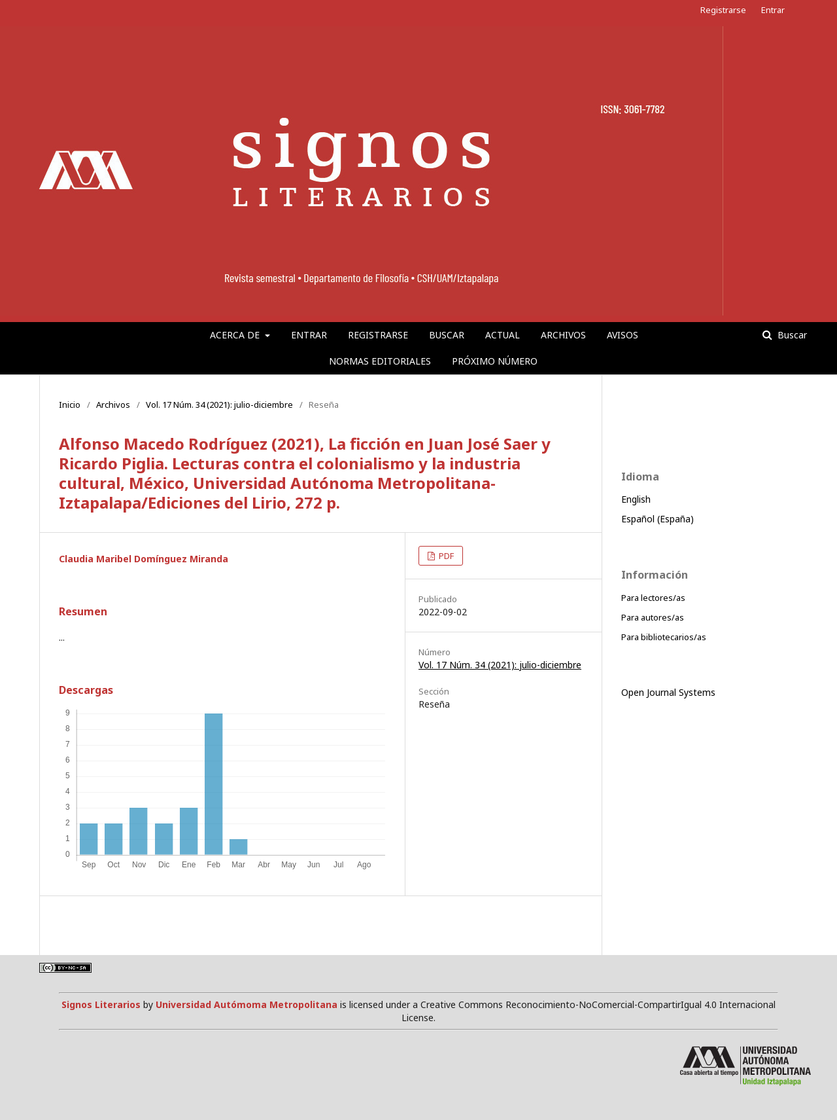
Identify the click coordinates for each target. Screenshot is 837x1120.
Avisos (622, 335)
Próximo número (495, 361)
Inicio (69, 404)
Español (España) (657, 519)
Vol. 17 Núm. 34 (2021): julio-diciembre (219, 404)
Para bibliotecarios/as (663, 637)
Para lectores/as (653, 598)
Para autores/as (652, 617)
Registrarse (378, 335)
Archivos (563, 335)
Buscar (446, 335)
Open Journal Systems (668, 692)
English (636, 499)
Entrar (309, 335)
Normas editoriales (380, 361)
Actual (502, 335)
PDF (445, 556)
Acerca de (236, 335)
